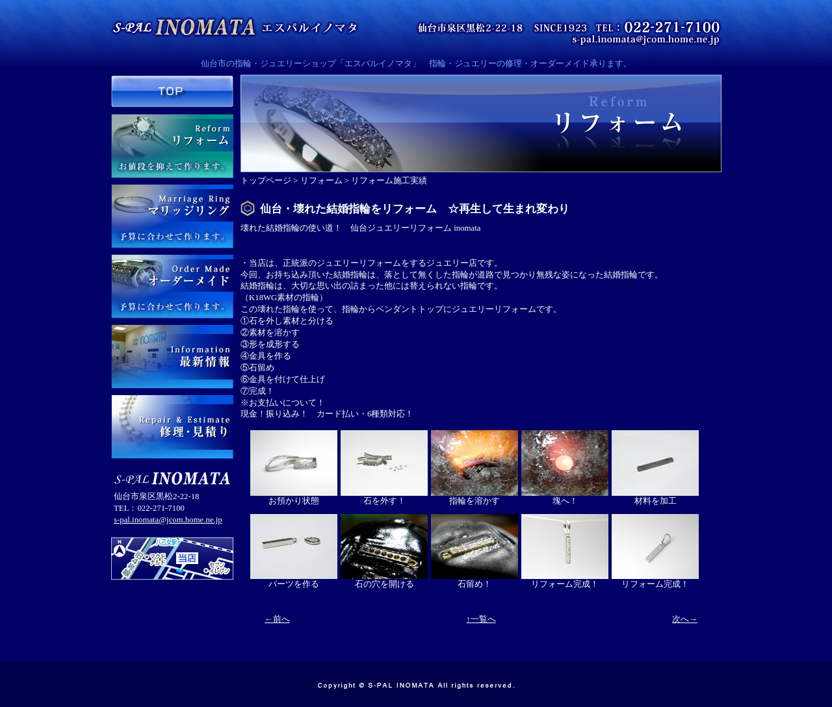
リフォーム (321, 180)
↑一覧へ (480, 619)
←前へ (277, 619)
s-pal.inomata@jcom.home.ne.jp (168, 519)
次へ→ (684, 619)
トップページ (265, 180)
